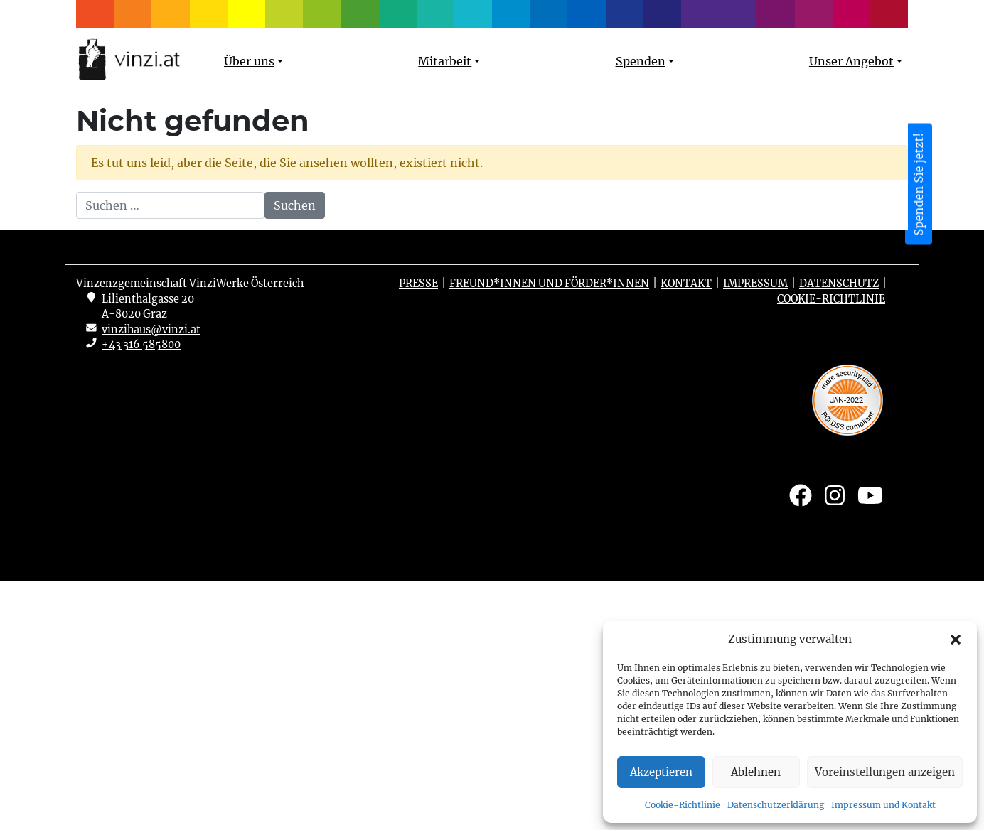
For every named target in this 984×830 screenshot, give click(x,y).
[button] (955, 639)
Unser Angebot (851, 61)
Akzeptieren (661, 772)
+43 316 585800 (141, 593)
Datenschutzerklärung (775, 804)
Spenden (640, 61)
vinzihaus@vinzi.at (151, 578)
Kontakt (686, 532)
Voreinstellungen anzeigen (885, 772)
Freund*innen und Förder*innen (549, 532)
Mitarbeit (444, 61)
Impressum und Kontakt (883, 804)
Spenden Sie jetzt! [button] (918, 184)
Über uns (249, 61)
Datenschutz (839, 532)
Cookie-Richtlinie (682, 804)
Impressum (755, 532)
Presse (418, 532)
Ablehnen (756, 772)
